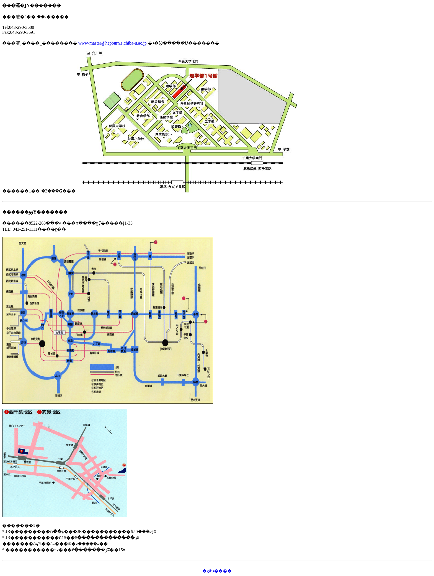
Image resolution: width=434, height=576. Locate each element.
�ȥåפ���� (216, 571)
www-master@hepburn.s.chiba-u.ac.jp (112, 43)
